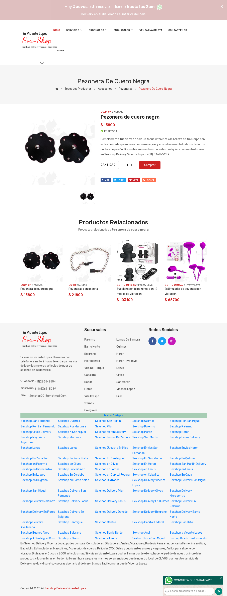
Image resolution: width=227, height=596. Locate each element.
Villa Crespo (91, 396)
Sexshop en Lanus (144, 469)
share (148, 179)
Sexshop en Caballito (145, 474)
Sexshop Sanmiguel (70, 522)
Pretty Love (145, 284)
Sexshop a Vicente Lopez (186, 532)
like (105, 179)
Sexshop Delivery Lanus (73, 501)
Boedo (88, 382)
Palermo (89, 339)
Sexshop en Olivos (69, 464)
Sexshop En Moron (144, 464)
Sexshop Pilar (104, 426)
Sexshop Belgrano (69, 532)
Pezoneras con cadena (83, 289)
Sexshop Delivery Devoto (111, 512)
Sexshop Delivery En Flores (38, 512)
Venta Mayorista (150, 30)
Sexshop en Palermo (34, 464)
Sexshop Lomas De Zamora (112, 437)
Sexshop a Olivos (69, 538)
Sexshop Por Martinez (72, 426)
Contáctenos (177, 30)
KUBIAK (118, 111)
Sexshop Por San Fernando (38, 426)
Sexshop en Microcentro (36, 469)
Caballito (90, 375)
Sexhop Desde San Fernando (188, 538)
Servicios (74, 30)
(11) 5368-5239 (45, 389)
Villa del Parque (94, 368)
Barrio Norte (92, 346)
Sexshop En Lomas (107, 469)
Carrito (60, 50)
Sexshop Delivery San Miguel (188, 480)
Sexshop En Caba (181, 474)
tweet (119, 179)
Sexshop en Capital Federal (112, 474)
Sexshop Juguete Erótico (111, 448)
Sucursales (123, 30)
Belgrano (90, 354)
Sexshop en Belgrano (34, 480)
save (133, 179)
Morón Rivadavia (126, 361)
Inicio (56, 30)
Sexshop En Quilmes (183, 458)
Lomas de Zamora (128, 339)
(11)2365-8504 (45, 381)
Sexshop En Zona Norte (73, 458)
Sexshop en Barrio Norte (73, 480)
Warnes (89, 403)
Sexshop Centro (105, 522)
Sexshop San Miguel (33, 490)
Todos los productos (78, 89)
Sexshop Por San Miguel (185, 421)
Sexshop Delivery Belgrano (149, 512)
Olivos (120, 375)
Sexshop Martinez (69, 437)
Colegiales (90, 410)
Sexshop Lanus (30, 448)
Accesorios (105, 89)
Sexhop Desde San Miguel (148, 538)
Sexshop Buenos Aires (35, 532)
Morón (120, 354)
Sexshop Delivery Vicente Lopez (65, 588)
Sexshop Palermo (143, 426)
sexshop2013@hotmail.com (48, 396)
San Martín (123, 382)
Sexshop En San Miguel (109, 458)
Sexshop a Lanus (106, 538)
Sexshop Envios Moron (184, 448)
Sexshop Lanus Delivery (185, 437)
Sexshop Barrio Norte (109, 532)
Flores (88, 389)
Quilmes (121, 346)
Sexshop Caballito (181, 522)
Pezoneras (125, 89)
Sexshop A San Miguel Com (38, 538)
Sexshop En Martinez (71, 469)
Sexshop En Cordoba (71, 474)
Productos (98, 30)
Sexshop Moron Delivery (110, 432)
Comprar (149, 165)
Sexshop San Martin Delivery (188, 464)
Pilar (119, 396)
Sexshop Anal (141, 532)
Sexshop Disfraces (107, 480)
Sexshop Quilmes (69, 421)
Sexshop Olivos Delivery (36, 432)
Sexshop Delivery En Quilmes (150, 501)
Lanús (120, 368)
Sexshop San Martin (108, 421)
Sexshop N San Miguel (72, 432)
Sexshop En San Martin (147, 458)
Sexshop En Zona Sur (34, 458)
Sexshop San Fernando (35, 421)
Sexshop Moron (142, 432)
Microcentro (92, 361)
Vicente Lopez (125, 389)
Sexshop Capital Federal (148, 522)
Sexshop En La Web (33, 474)
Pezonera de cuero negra (36, 289)
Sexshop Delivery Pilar (109, 490)
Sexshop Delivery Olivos (147, 490)
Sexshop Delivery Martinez (38, 501)
